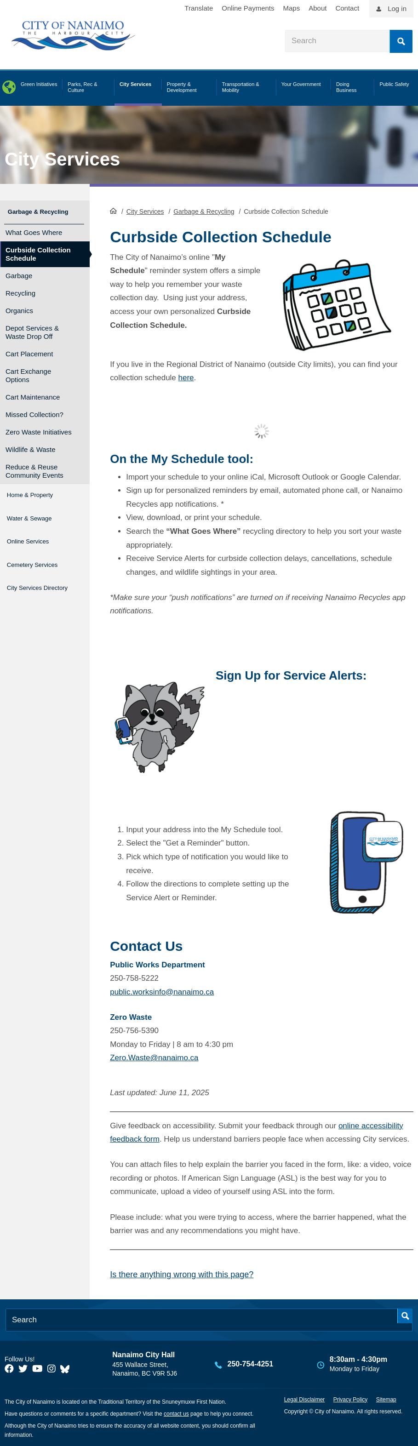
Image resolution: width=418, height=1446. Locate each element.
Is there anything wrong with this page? (181, 1273)
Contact (347, 8)
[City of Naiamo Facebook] (9, 1367)
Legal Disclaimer (304, 1398)
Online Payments (248, 8)
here (186, 376)
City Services (62, 159)
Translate (198, 8)
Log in (397, 8)
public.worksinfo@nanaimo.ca (162, 991)
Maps (291, 8)
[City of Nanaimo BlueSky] (67, 1367)
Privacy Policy (350, 1398)
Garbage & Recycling (203, 210)
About (317, 8)
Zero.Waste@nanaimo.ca (154, 1057)
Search (400, 41)
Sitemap (386, 1398)
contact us (176, 1413)
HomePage (113, 209)
